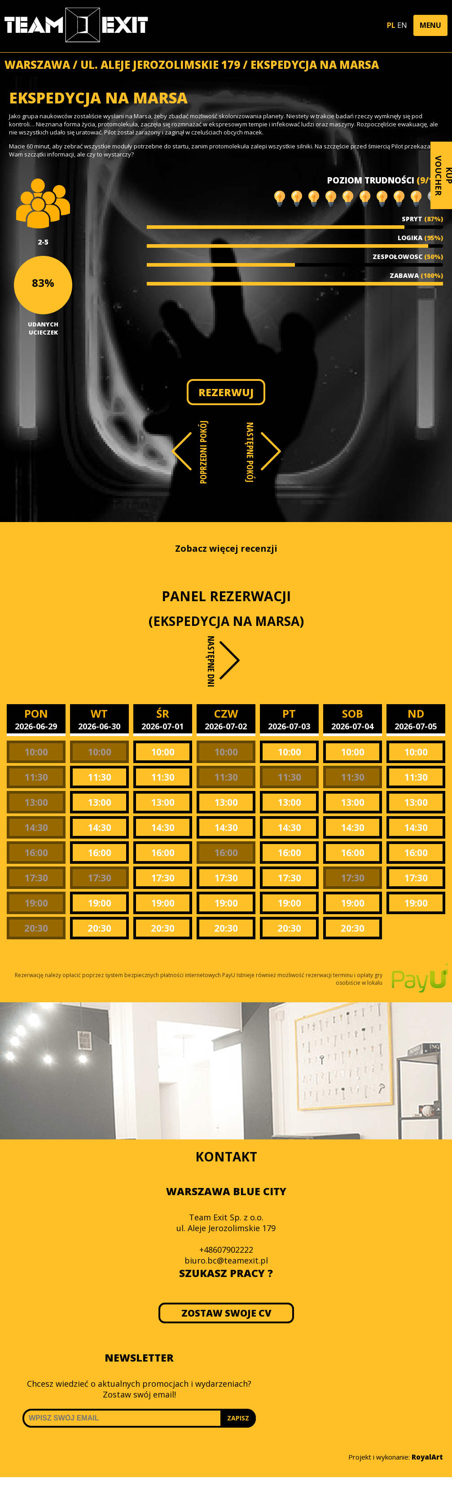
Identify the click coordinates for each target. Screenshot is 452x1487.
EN (402, 25)
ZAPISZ (238, 1418)
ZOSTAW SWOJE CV (226, 1313)
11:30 (36, 777)
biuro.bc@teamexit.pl (226, 1260)
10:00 (36, 752)
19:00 (36, 903)
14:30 (36, 827)
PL (391, 25)
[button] (430, 25)
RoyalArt (427, 1456)
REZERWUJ (226, 392)
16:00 (36, 852)
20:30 (36, 928)
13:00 (36, 802)
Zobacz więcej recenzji (226, 548)
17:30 (36, 877)
